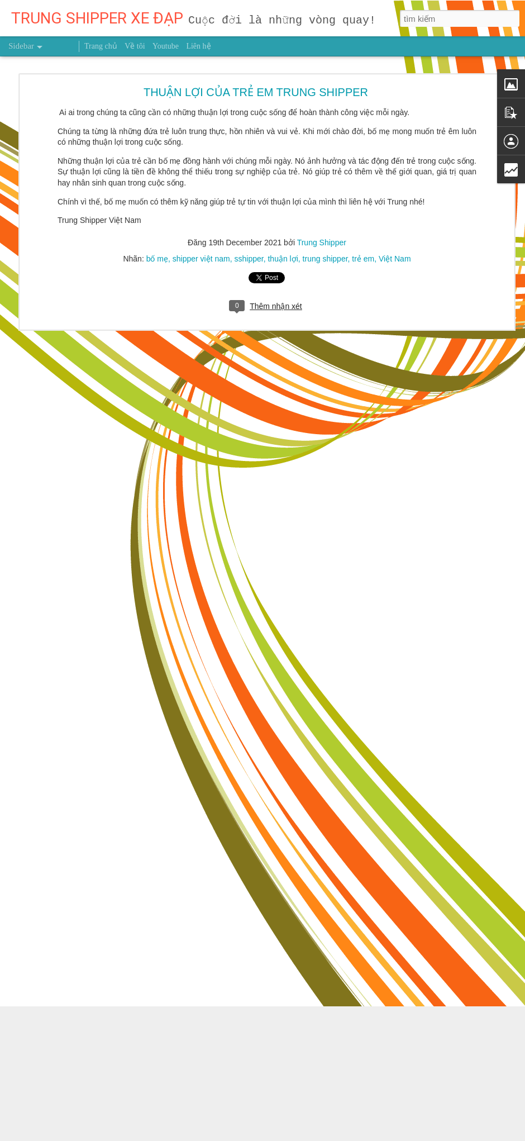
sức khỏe (339, 1060)
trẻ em (363, 215)
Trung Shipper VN (391, 1060)
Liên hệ (198, 46)
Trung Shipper (321, 199)
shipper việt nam (201, 215)
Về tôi (135, 46)
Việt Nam (395, 215)
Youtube (165, 46)
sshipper (249, 215)
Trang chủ (100, 46)
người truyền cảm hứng (278, 1060)
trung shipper (325, 215)
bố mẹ (157, 215)
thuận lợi (283, 215)
